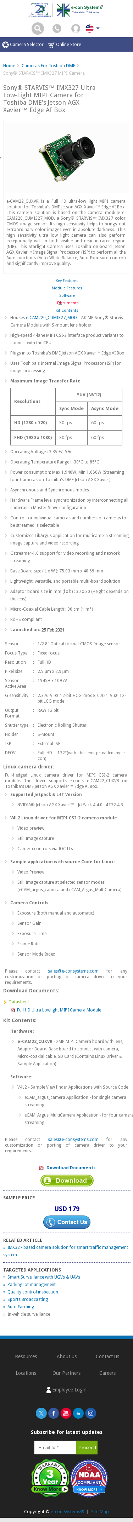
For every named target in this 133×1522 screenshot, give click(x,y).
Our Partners (66, 1373)
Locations (26, 1373)
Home (9, 65)
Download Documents (67, 1168)
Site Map (100, 1511)
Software (67, 295)
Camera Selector (23, 44)
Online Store (64, 44)
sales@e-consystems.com (73, 971)
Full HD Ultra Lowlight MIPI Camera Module (55, 1010)
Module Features (67, 288)
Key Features (67, 280)
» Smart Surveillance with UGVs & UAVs (41, 1277)
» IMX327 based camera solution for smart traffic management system (65, 1251)
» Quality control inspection (30, 1292)
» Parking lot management (29, 1284)
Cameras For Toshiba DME (48, 65)
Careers (107, 1373)
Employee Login (66, 1390)
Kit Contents (67, 310)
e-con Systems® (67, 1511)
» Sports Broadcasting (25, 1299)
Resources (26, 1356)
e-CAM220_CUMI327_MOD (51, 317)
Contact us (107, 1356)
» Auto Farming (18, 1306)
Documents (67, 303)
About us (67, 1356)
